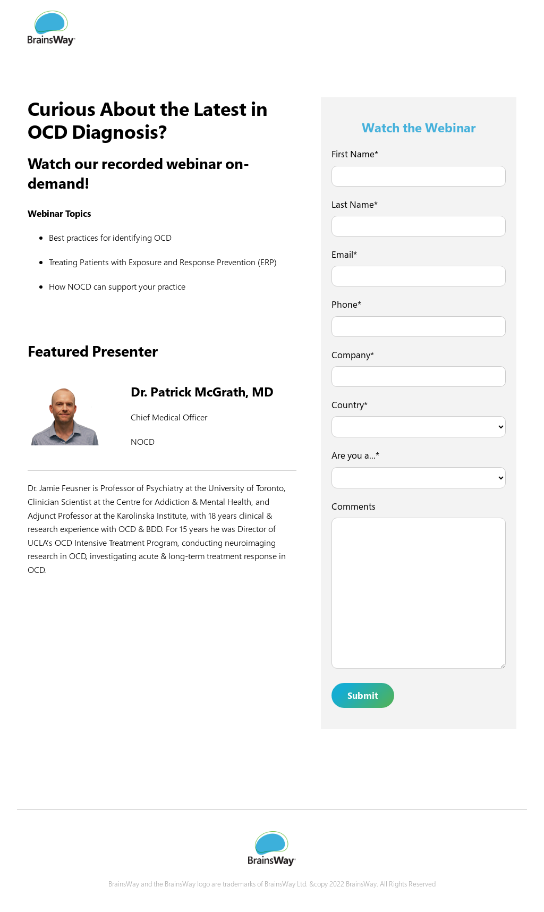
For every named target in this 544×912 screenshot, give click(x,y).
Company (351, 355)
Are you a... (354, 455)
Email (342, 254)
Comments (354, 506)
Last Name (353, 204)
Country (348, 405)
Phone (345, 304)
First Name (353, 154)
